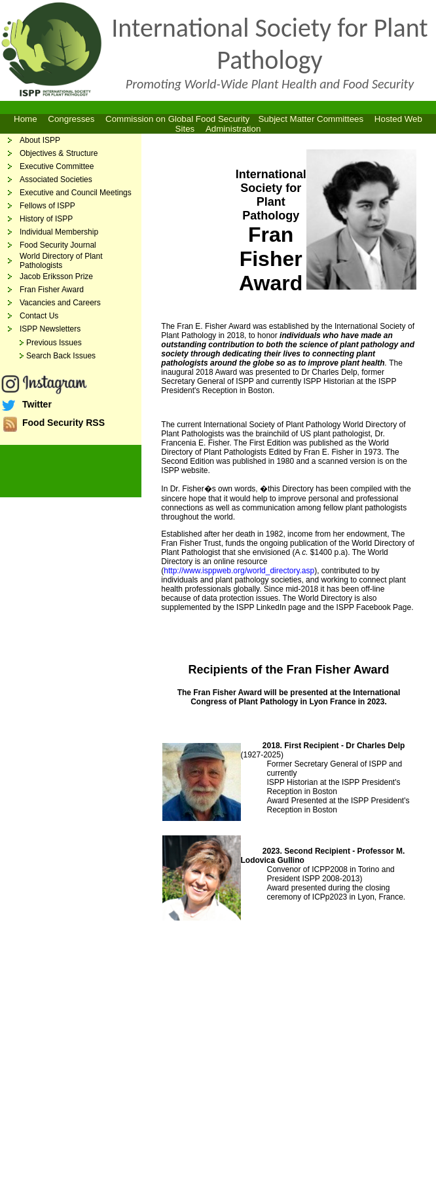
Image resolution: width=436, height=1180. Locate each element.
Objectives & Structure (59, 153)
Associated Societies (56, 179)
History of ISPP (46, 218)
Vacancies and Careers (60, 302)
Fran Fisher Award (52, 289)
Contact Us (39, 315)
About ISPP (40, 140)
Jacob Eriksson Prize (56, 276)
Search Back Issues (61, 355)
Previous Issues (54, 342)
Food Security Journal (58, 245)
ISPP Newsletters (50, 328)
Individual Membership (59, 232)
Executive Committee (57, 166)
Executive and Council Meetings (76, 192)
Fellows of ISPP (47, 205)
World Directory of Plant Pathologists (61, 261)
